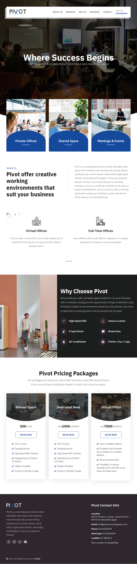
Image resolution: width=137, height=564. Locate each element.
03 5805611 (106, 538)
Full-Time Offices (100, 231)
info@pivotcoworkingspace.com (112, 524)
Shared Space (68, 141)
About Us (58, 12)
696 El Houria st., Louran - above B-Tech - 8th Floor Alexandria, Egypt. (110, 518)
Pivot (37, 559)
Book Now (26, 434)
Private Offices (26, 141)
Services (70, 12)
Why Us (82, 12)
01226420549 (121, 13)
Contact (107, 12)
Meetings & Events (111, 141)
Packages (95, 12)
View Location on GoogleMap (104, 542)
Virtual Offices (36, 231)
